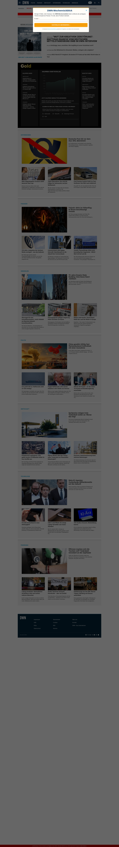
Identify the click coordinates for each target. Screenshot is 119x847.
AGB (62, 29)
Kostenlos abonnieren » (61, 25)
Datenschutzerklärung (52, 29)
